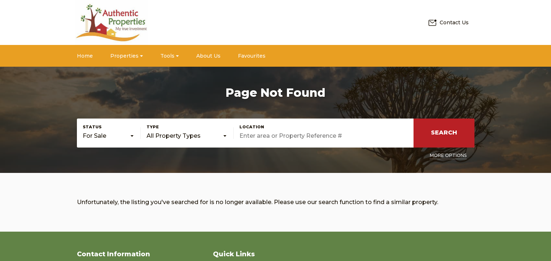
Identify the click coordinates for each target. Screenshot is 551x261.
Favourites (252, 56)
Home (85, 56)
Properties (126, 56)
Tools (169, 56)
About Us (208, 56)
